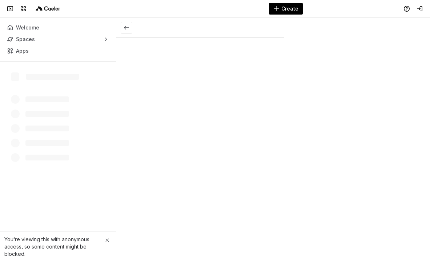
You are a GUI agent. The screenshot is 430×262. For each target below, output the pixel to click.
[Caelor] (48, 9)
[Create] (286, 9)
